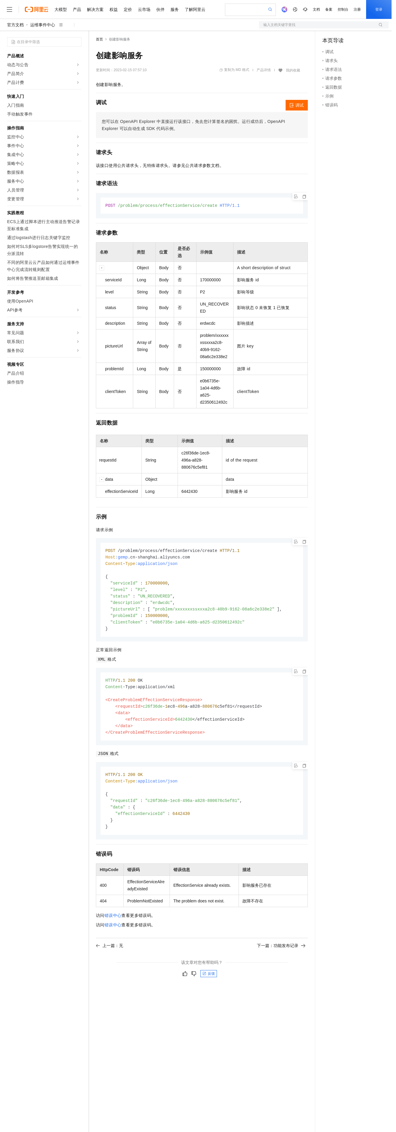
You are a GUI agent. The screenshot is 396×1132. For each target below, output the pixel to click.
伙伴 (160, 9)
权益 (114, 9)
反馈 (208, 983)
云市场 (144, 9)
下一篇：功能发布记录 (281, 955)
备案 (328, 9)
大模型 (60, 9)
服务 (174, 9)
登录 (378, 9)
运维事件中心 (42, 24)
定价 (128, 9)
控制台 (343, 9)
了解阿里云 (195, 9)
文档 (316, 9)
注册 (357, 9)
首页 (99, 39)
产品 (77, 9)
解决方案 (95, 9)
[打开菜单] (9, 9)
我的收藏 (293, 70)
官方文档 (15, 24)
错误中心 (113, 925)
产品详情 (264, 70)
